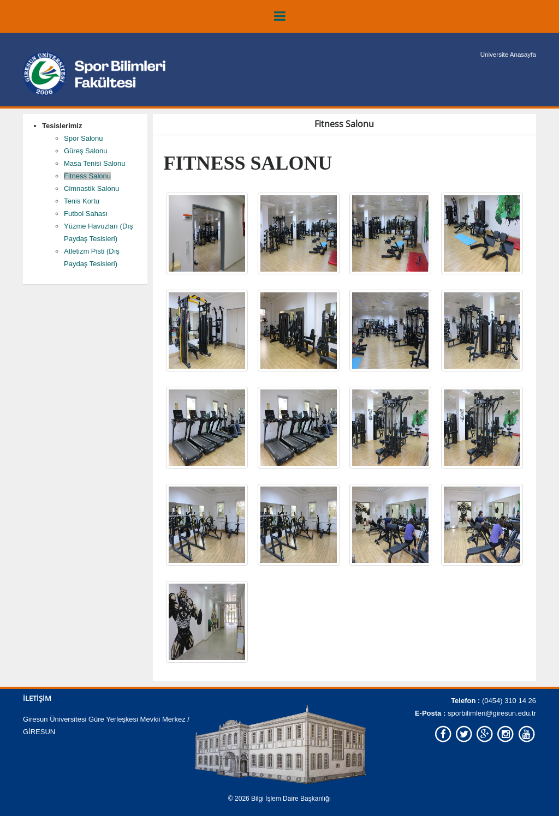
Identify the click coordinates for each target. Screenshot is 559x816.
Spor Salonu (83, 138)
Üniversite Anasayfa (509, 54)
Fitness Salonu (87, 176)
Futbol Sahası (86, 213)
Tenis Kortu (81, 201)
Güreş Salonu (86, 151)
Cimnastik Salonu (91, 188)
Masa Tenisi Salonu (95, 163)
